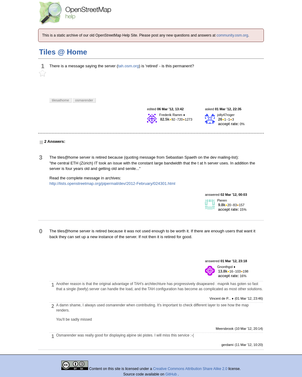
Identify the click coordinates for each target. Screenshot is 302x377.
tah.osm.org (128, 66)
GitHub (171, 374)
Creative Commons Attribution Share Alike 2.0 (190, 369)
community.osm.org (232, 35)
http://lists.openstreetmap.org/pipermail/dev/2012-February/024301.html (112, 183)
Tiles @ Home (63, 52)
